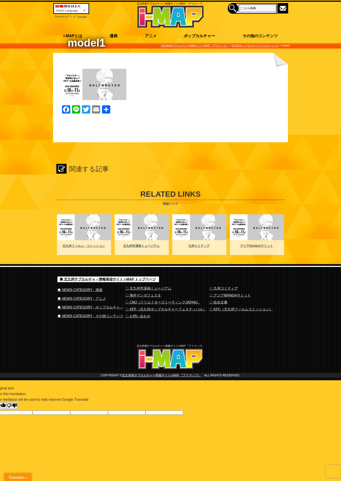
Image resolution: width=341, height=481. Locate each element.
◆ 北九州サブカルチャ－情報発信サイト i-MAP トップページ (108, 279)
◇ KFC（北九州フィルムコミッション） (241, 309)
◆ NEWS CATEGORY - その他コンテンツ (90, 316)
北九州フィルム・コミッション (83, 246)
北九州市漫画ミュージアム (141, 246)
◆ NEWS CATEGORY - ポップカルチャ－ (90, 307)
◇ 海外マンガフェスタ (143, 295)
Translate (77, 16)
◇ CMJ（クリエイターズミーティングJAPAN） (162, 302)
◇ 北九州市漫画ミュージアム (148, 288)
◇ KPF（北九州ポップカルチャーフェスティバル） (165, 309)
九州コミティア (199, 246)
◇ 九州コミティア (223, 288)
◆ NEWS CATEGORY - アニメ (81, 298)
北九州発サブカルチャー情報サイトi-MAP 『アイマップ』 (161, 384)
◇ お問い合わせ (137, 316)
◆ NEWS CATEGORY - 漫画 (79, 290)
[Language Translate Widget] (70, 10)
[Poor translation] (12, 414)
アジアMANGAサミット (256, 246)
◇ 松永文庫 (218, 302)
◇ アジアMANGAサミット (230, 295)
